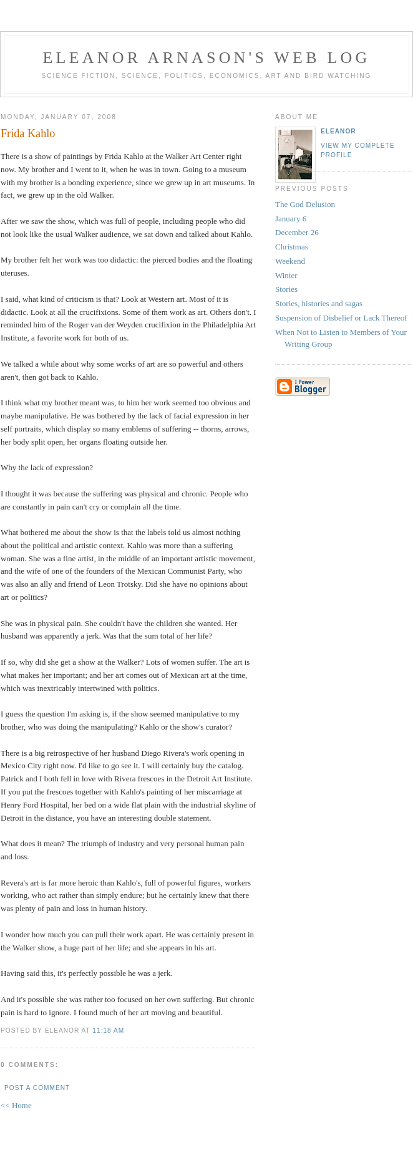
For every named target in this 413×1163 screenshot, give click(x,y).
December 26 (297, 232)
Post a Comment (37, 1087)
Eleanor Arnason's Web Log (207, 58)
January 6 (290, 218)
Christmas (291, 246)
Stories (286, 289)
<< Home (16, 1105)
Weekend (290, 261)
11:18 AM (108, 1030)
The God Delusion (305, 204)
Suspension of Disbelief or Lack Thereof (341, 317)
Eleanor (338, 131)
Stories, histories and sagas (318, 303)
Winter (286, 275)
